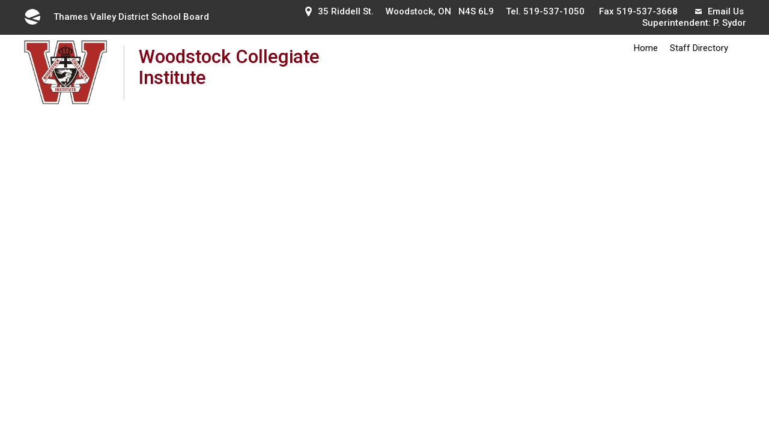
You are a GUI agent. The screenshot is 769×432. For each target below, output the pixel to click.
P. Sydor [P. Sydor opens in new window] (729, 22)
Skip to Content (0, 0)
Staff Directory (699, 48)
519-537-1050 (554, 11)
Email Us (719, 11)
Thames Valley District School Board (116, 17)
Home (646, 48)
